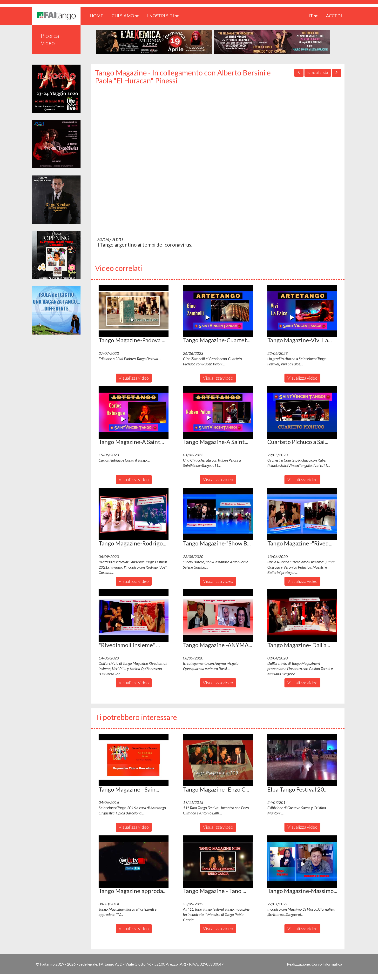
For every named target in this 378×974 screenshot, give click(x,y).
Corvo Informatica (326, 964)
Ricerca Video (50, 39)
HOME (98, 15)
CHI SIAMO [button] (125, 15)
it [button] (313, 15)
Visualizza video (134, 378)
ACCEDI (334, 15)
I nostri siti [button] (163, 15)
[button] (134, 311)
